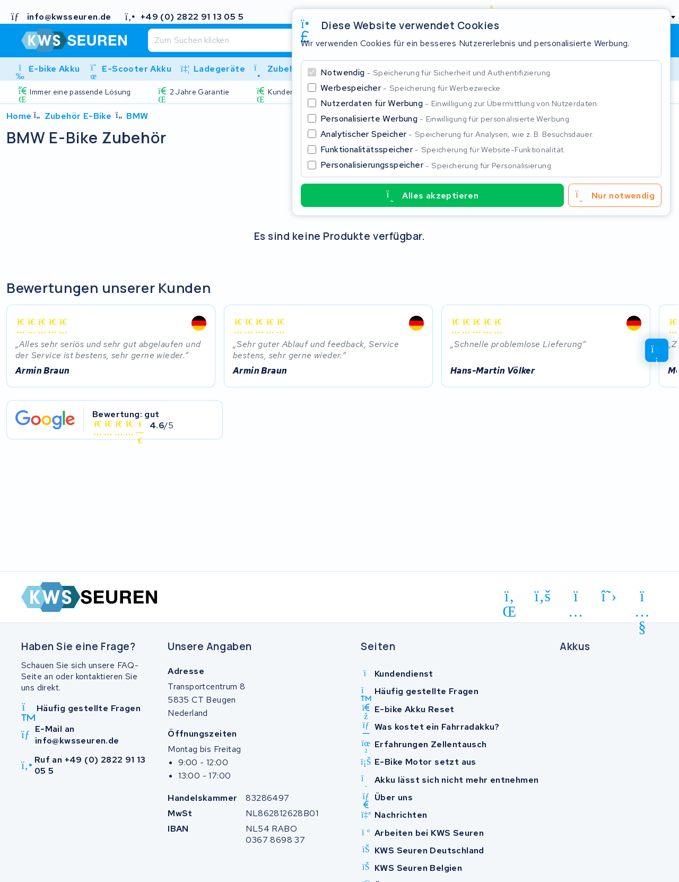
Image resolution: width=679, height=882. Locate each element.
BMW (137, 116)
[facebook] (543, 596)
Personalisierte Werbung (445, 118)
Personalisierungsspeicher (436, 164)
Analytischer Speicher (457, 134)
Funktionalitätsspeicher (442, 149)
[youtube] (642, 598)
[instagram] (575, 598)
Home (19, 116)
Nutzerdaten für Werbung (459, 103)
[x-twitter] (609, 596)
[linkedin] (509, 598)
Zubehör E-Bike (78, 116)
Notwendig (436, 72)
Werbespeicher (411, 87)
